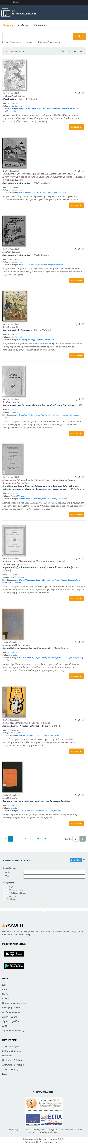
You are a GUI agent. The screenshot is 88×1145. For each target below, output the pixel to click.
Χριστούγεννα (45, 192)
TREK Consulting (44, 1142)
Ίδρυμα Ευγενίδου (10, 1021)
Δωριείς (22, 811)
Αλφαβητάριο (9, 99)
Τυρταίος (6, 417)
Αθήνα (77, 580)
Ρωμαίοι (5, 660)
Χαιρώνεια (49, 811)
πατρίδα (5, 111)
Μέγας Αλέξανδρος (27, 580)
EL (6, 2)
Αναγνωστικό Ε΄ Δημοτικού (16, 183)
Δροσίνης (39, 340)
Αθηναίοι (30, 811)
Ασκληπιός (49, 415)
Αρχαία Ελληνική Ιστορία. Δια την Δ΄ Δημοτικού (26, 648)
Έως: (7, 876)
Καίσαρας (75, 415)
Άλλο (4, 1074)
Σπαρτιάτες (39, 811)
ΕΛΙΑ (4, 989)
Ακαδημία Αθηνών (11, 1012)
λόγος (56, 735)
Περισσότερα (77, 127)
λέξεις (39, 108)
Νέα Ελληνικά (16, 106)
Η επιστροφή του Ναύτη (29, 192)
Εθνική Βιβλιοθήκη (11, 1007)
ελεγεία (22, 735)
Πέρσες (64, 580)
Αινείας (67, 415)
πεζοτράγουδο (41, 265)
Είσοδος (16, 2)
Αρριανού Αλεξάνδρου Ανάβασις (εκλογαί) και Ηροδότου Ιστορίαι (36, 567)
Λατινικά (14, 412)
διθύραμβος (48, 735)
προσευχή (65, 108)
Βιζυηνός (23, 340)
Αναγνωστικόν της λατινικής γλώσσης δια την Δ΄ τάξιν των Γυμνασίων (38, 405)
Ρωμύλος (23, 415)
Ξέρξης (71, 580)
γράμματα (23, 108)
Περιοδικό (7, 1055)
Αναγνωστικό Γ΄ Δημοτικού (16, 255)
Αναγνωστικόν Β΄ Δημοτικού (17, 330)
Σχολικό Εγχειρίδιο (11, 1046)
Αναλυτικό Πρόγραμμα (13, 1065)
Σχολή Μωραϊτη (9, 1017)
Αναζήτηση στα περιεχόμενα (17, 42)
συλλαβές (32, 108)
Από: (7, 872)
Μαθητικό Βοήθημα (11, 1051)
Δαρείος (39, 580)
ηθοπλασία (37, 499)
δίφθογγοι (56, 108)
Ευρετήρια (40, 25)
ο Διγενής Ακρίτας (59, 192)
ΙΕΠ (4, 985)
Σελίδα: (68, 839)
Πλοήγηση (7, 25)
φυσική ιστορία (25, 499)
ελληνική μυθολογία (50, 499)
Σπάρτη (44, 658)
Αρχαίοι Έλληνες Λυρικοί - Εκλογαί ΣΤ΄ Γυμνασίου (27, 726)
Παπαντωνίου (49, 340)
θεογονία (63, 499)
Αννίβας (31, 415)
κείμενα (22, 265)
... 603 (38, 838)
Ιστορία (14, 655)
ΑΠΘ (4, 1026)
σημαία (13, 111)
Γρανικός (57, 811)
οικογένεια (74, 108)
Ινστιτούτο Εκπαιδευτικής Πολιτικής (40, 1139)
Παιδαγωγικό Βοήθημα (13, 1060)
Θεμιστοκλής (7, 582)
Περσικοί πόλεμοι (26, 658)
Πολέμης (31, 340)
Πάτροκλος (39, 415)
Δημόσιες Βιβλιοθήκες (13, 1030)
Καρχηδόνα (59, 415)
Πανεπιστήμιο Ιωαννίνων (14, 1003)
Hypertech (58, 1142)
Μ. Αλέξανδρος (76, 658)
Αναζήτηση (23, 25)
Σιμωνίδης (39, 735)
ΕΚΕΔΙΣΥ (6, 998)
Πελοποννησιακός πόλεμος (58, 658)
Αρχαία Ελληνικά (17, 496)
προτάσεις (47, 108)
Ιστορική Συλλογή (24, 12)
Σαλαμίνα (17, 582)
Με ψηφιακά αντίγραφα (47, 42)
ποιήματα (30, 265)
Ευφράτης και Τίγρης (51, 580)
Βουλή (5, 994)
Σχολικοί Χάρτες (10, 1069)
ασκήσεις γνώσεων (55, 265)
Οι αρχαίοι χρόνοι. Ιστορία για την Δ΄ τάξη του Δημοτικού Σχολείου (36, 801)
